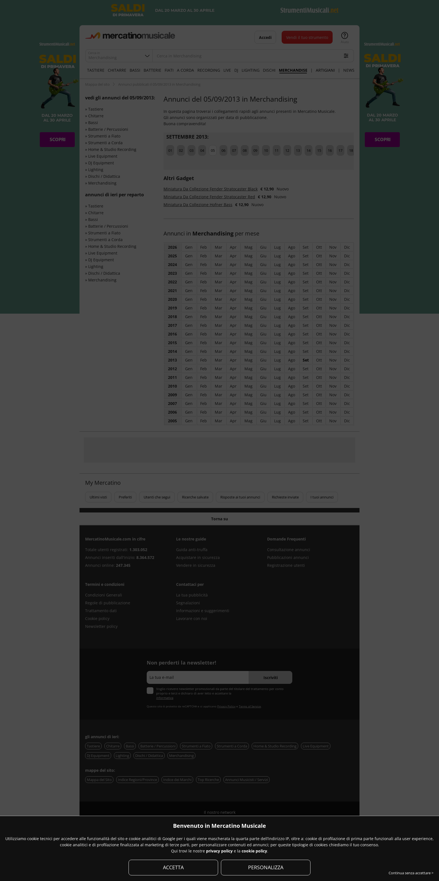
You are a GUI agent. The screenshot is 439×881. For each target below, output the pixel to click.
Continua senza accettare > (411, 872)
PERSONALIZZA (265, 867)
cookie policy (254, 851)
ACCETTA (173, 867)
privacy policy (219, 851)
